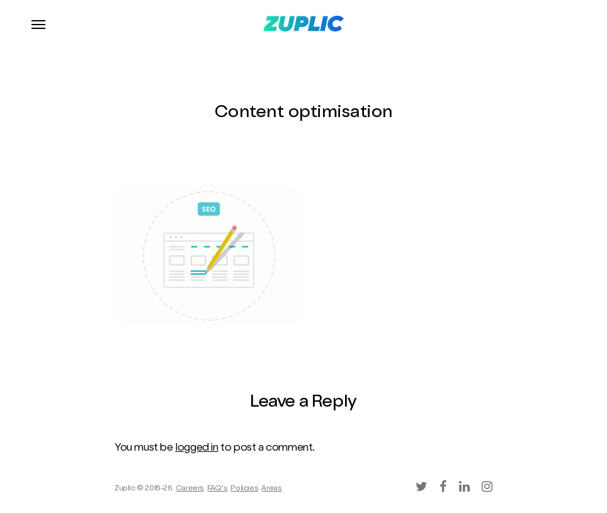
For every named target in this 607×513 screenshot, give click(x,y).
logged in (196, 448)
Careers (190, 489)
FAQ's (217, 489)
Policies (244, 489)
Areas (271, 489)
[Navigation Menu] (38, 24)
